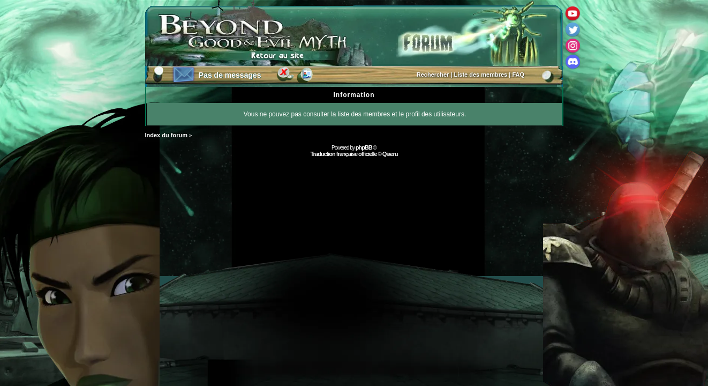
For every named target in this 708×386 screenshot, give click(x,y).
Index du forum (166, 135)
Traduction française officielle (343, 154)
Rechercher (433, 74)
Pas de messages (230, 75)
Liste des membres (481, 74)
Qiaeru (390, 154)
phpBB (364, 147)
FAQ (518, 74)
